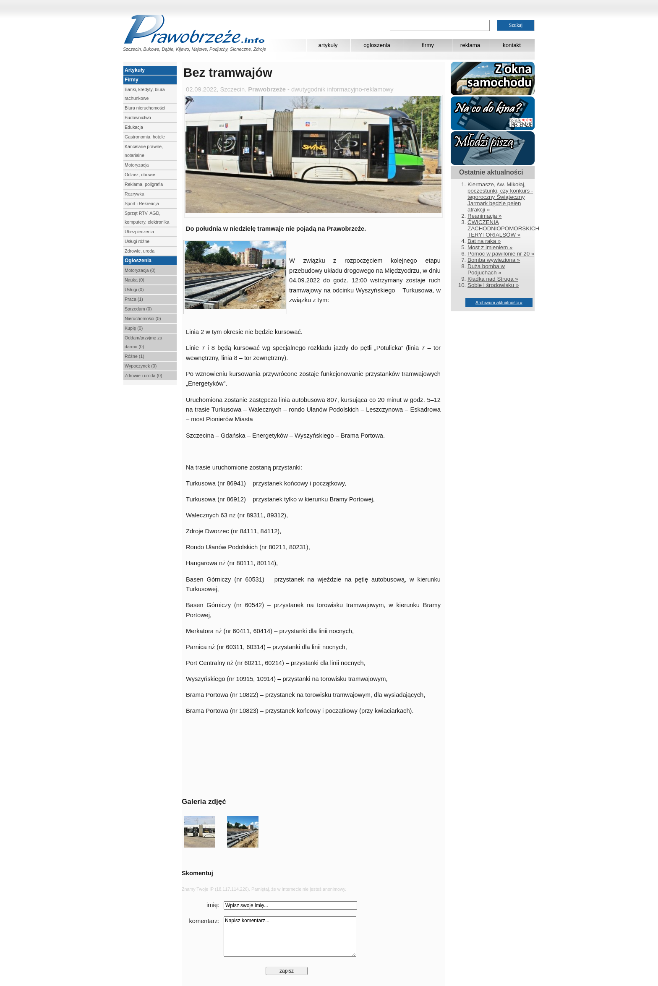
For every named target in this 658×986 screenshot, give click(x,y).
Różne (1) (134, 356)
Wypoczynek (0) (141, 365)
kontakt (512, 45)
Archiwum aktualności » (498, 302)
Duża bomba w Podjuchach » (486, 269)
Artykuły (135, 70)
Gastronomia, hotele (145, 136)
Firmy (131, 80)
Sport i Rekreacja (142, 203)
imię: (212, 905)
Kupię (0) (134, 328)
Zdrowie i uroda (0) (143, 375)
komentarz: (204, 921)
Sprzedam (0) (138, 308)
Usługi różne (137, 241)
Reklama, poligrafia (144, 184)
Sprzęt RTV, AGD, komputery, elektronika (147, 217)
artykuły (328, 45)
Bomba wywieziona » (493, 260)
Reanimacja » (484, 216)
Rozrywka (134, 193)
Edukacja (134, 127)
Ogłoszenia (138, 260)
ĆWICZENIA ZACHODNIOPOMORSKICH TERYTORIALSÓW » (503, 228)
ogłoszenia (376, 45)
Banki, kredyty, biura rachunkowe (145, 94)
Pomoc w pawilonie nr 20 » (500, 253)
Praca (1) (134, 299)
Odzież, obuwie (140, 174)
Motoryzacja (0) (140, 270)
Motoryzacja (137, 164)
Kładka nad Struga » (492, 279)
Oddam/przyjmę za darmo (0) (143, 342)
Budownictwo (138, 117)
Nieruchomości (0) (143, 318)
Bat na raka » (484, 241)
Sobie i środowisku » (493, 285)
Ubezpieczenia (139, 231)
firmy (428, 45)
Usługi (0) (134, 289)
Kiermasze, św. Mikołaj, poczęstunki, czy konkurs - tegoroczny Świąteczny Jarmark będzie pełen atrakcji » (500, 197)
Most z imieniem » (489, 247)
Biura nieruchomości (145, 107)
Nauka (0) (134, 279)
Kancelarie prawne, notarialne (144, 151)
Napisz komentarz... (290, 936)
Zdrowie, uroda (139, 250)
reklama (470, 45)
